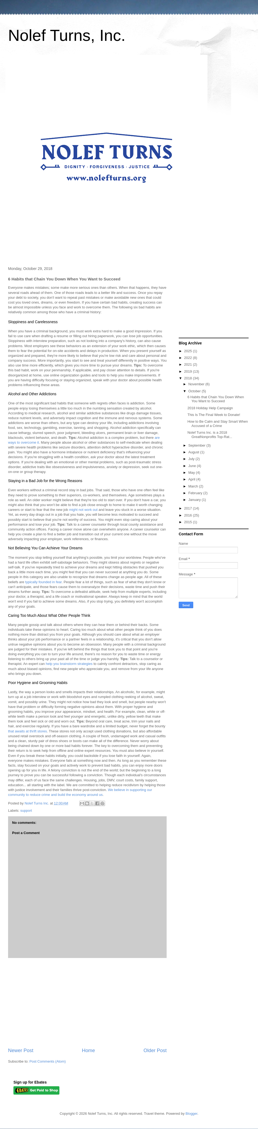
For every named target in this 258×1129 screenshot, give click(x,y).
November (197, 384)
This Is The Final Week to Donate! (213, 415)
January (195, 500)
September (197, 445)
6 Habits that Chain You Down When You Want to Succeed (215, 399)
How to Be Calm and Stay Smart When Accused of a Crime (217, 423)
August (194, 452)
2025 (188, 351)
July (192, 459)
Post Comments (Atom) (48, 1061)
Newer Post (20, 1050)
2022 (188, 358)
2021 (188, 364)
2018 (188, 378)
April (192, 479)
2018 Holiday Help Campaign (210, 408)
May (192, 473)
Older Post (155, 1050)
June (192, 466)
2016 (188, 515)
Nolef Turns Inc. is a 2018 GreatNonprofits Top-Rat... (209, 434)
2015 (188, 522)
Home (88, 1050)
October (195, 391)
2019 (188, 371)
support (26, 811)
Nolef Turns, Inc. (67, 35)
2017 (188, 508)
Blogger (191, 1114)
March (193, 486)
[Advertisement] (87, 1002)
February (195, 493)
